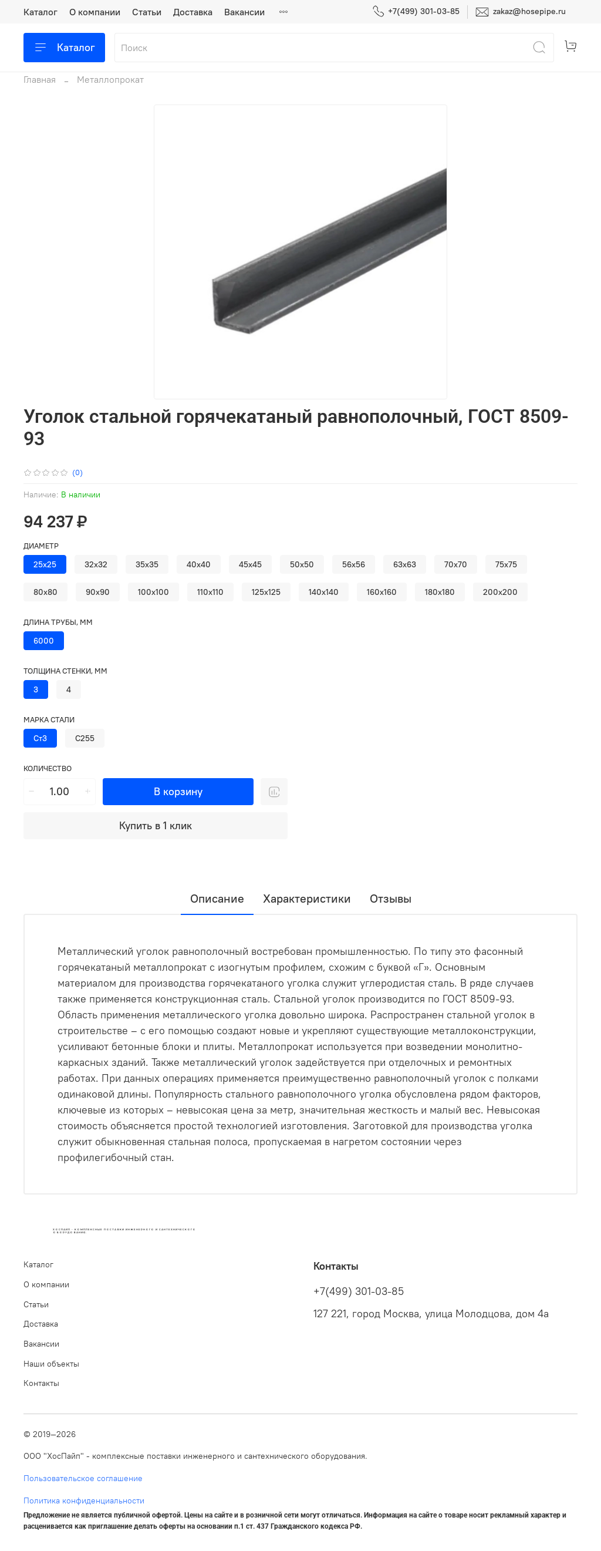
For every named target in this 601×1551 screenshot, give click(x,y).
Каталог (40, 12)
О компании (94, 12)
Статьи (146, 12)
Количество (47, 768)
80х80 (45, 592)
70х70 (455, 564)
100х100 (153, 592)
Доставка (192, 12)
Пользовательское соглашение (83, 1478)
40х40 (199, 564)
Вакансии (244, 12)
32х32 (96, 564)
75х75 (506, 564)
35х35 (147, 564)
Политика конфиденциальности (83, 1500)
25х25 (44, 564)
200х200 (500, 592)
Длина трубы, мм (58, 622)
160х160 (382, 592)
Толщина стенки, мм (65, 671)
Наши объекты (51, 1363)
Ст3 (40, 738)
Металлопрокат (110, 79)
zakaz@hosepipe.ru (520, 12)
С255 (84, 738)
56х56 (353, 564)
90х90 (98, 592)
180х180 (440, 592)
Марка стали (49, 719)
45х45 (250, 564)
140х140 (324, 592)
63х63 (404, 564)
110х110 (210, 592)
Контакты (41, 1383)
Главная (39, 79)
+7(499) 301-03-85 (416, 11)
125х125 (266, 592)
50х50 (302, 564)
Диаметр (41, 545)
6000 (43, 640)
